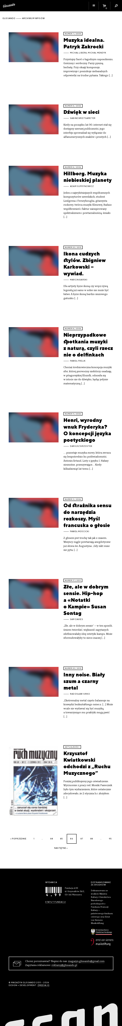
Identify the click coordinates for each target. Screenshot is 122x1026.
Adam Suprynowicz (82, 186)
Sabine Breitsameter (82, 118)
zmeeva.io (44, 985)
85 (61, 839)
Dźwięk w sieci (81, 112)
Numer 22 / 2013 (73, 247)
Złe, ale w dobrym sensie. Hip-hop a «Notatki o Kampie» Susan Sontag (85, 600)
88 (91, 839)
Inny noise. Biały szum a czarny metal (84, 681)
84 (51, 839)
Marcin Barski (78, 280)
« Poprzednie (18, 839)
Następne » (61, 848)
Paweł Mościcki (79, 531)
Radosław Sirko (80, 694)
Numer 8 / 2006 (73, 106)
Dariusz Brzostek (81, 446)
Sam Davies (76, 619)
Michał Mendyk (97, 53)
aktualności (72, 747)
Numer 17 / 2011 (73, 580)
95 (110, 839)
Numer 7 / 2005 (73, 34)
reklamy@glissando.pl (64, 965)
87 (82, 839)
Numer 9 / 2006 (73, 414)
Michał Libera (78, 53)
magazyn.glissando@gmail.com (86, 961)
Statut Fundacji (55, 902)
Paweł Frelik (78, 361)
